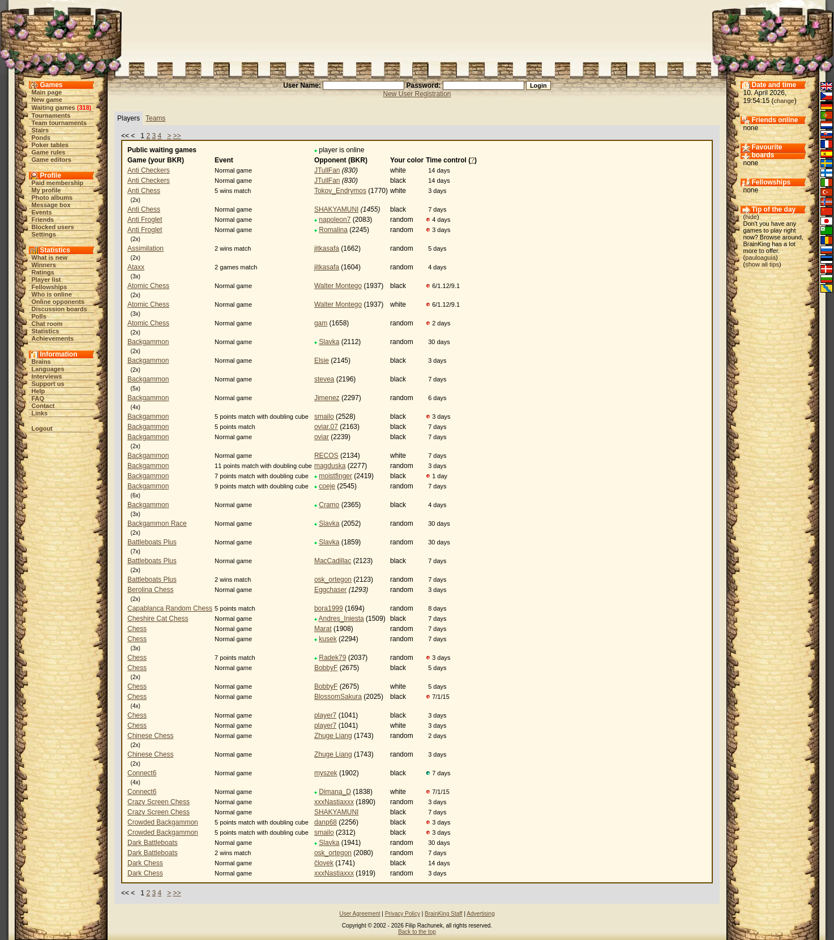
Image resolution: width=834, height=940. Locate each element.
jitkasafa (326, 248)
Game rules (49, 152)
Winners (44, 264)
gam (320, 323)
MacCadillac (332, 561)
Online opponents (58, 301)
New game (47, 99)
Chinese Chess (150, 736)
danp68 (325, 822)
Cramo (329, 505)
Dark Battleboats (152, 843)
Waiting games (53, 107)
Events (42, 212)
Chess (137, 629)
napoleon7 (334, 220)
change (784, 100)
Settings (44, 234)
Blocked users (53, 227)
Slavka (329, 342)
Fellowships (49, 287)
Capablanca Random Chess (169, 608)
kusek (327, 639)
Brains (41, 361)
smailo (324, 416)
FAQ (38, 398)
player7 (325, 715)
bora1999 (328, 608)
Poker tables (50, 144)
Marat (323, 629)
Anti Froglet (144, 220)
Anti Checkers (148, 170)
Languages (48, 369)
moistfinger (335, 476)
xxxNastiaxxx (334, 802)
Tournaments (51, 115)
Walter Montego (338, 286)
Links (40, 413)
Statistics (45, 331)
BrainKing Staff (444, 914)
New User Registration (417, 94)
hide (751, 216)
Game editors (51, 159)
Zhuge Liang (333, 736)
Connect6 (141, 773)
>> (177, 136)
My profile (46, 190)
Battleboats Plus (152, 542)
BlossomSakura (338, 697)
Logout (42, 428)
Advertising (480, 914)
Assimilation (145, 248)
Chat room (47, 323)
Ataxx (135, 267)
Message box (51, 204)
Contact (43, 405)
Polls (39, 316)
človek (323, 863)
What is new (50, 257)
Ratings (43, 272)
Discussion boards (59, 309)
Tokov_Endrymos (340, 191)
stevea (324, 379)
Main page (47, 92)
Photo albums (52, 197)
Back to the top (417, 932)
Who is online (52, 294)
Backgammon (148, 342)
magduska (329, 466)
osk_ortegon (333, 579)
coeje (327, 486)
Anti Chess (143, 191)
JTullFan (327, 170)
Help (38, 391)
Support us (48, 383)
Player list (46, 279)
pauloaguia (760, 257)
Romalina (333, 230)
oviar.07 (326, 427)
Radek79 (332, 658)
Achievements (53, 338)
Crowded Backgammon (162, 822)
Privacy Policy (402, 914)
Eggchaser (330, 590)
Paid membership (58, 182)
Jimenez (327, 398)
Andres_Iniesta (341, 619)
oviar (321, 437)
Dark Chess (145, 863)
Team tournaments (59, 122)
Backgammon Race (157, 523)
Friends (43, 219)
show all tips (762, 264)
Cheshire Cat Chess (157, 619)
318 (84, 107)
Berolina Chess (150, 590)
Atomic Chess (148, 286)
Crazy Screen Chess (158, 802)
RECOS (326, 456)
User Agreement (359, 914)
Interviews (47, 376)
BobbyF (325, 668)
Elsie (321, 360)
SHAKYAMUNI (336, 209)
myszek (325, 773)
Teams (155, 118)
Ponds (41, 137)
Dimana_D (335, 792)
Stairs (40, 130)
